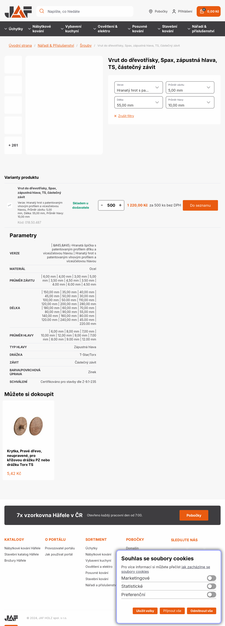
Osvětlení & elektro (105, 28)
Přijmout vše (172, 611)
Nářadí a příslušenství (101, 585)
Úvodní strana (20, 45)
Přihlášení (182, 11)
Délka (120, 99)
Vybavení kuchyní (71, 28)
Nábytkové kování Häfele (22, 548)
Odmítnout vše (202, 611)
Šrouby (86, 45)
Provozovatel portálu (60, 548)
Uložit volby (145, 611)
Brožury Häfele (15, 560)
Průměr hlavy (175, 99)
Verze (120, 84)
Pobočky (158, 11)
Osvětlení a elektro (98, 566)
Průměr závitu (176, 84)
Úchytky (13, 29)
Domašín (132, 548)
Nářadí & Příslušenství (56, 45)
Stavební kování (167, 28)
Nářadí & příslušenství (201, 28)
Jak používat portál (59, 554)
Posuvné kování (137, 28)
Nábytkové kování (39, 28)
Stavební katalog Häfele (21, 554)
